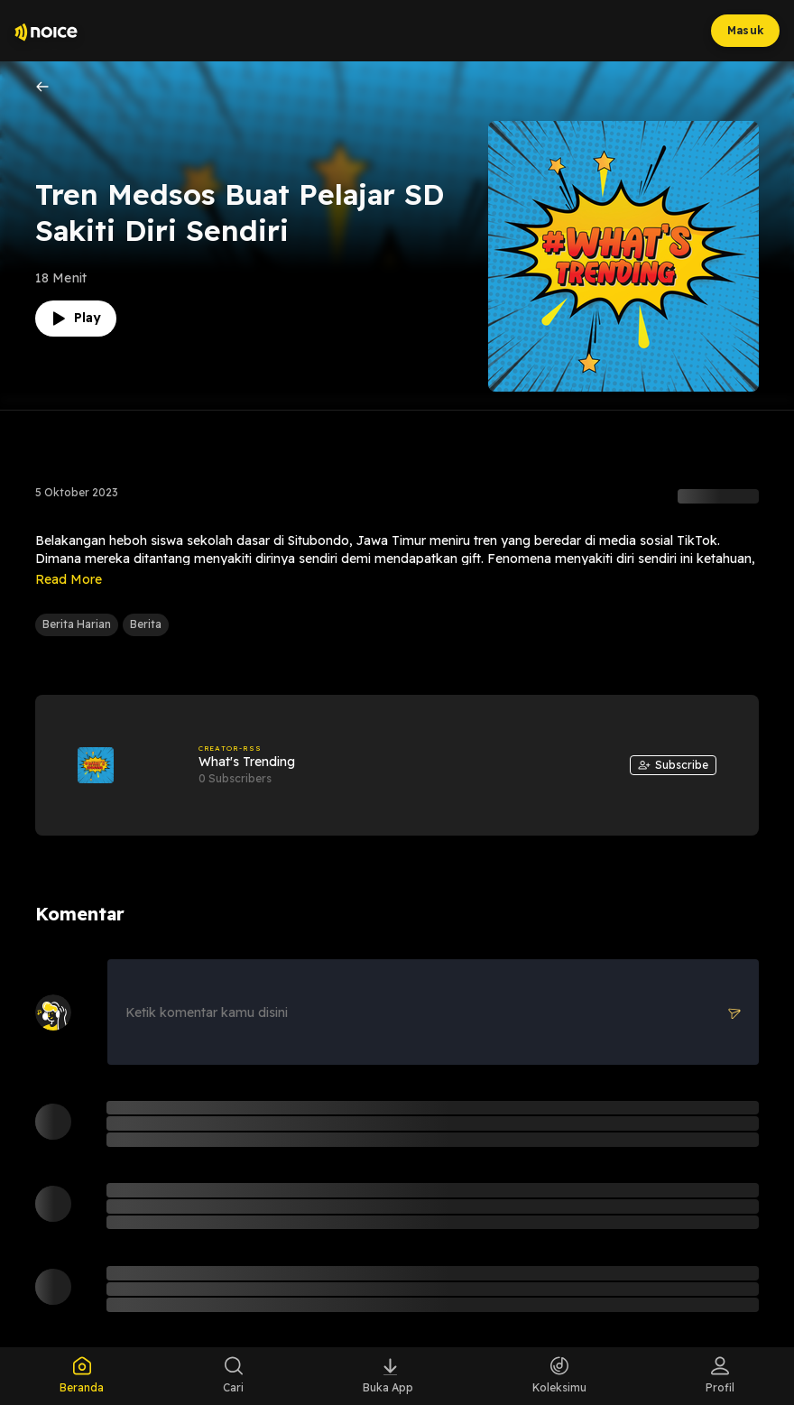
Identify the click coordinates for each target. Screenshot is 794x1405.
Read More (68, 579)
